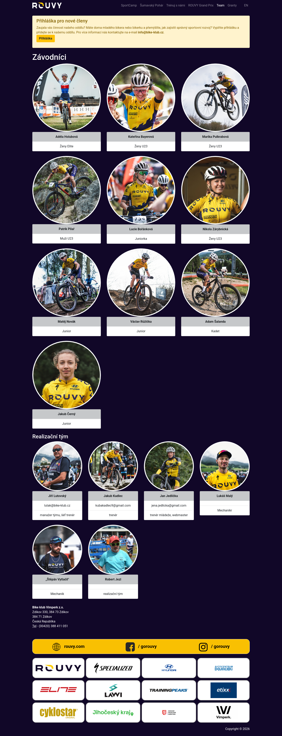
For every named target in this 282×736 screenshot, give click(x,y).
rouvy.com (74, 646)
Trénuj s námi (175, 5)
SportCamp (129, 5)
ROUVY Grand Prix (200, 5)
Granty (232, 5)
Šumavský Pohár (151, 5)
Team (220, 5)
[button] (45, 38)
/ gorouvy (147, 646)
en (246, 5)
